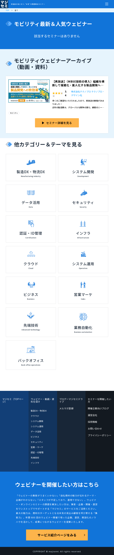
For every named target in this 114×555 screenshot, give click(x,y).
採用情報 (92, 421)
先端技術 (35, 457)
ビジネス (35, 436)
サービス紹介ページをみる (56, 535)
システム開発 (37, 421)
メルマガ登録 (66, 408)
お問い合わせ (95, 428)
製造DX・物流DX (39, 410)
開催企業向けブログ (98, 408)
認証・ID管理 (37, 452)
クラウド (35, 415)
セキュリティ (37, 441)
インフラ (35, 462)
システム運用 (37, 426)
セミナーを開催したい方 (99, 400)
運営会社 (92, 415)
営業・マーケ (37, 447)
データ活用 (36, 431)
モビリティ (14, 113)
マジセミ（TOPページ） (13, 400)
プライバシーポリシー (99, 435)
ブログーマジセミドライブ (71, 400)
